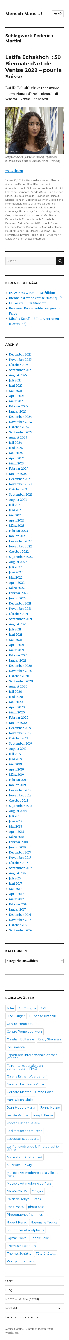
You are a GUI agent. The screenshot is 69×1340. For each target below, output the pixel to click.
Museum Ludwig (19, 1165)
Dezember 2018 (20, 790)
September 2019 (20, 743)
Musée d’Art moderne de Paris (29, 1183)
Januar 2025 (17, 411)
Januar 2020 (18, 723)
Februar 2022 (18, 593)
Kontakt (11, 1308)
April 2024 (17, 458)
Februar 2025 (18, 406)
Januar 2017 (17, 909)
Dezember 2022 (20, 541)
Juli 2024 (15, 442)
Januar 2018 (17, 847)
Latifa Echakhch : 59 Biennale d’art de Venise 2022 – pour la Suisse (33, 67)
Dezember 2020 (20, 665)
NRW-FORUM (17, 1191)
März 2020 (17, 712)
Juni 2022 (16, 572)
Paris (37, 1199)
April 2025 (16, 396)
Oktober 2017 (18, 863)
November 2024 (20, 422)
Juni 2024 (16, 448)
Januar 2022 (17, 598)
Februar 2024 (18, 468)
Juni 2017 (15, 883)
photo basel (36, 1207)
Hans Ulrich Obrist (20, 1100)
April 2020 (17, 707)
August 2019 (17, 748)
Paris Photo (15, 1207)
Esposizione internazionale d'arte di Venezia (32, 1056)
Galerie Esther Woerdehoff (27, 1076)
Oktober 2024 (19, 427)
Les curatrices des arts (23, 1138)
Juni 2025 (15, 385)
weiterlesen (14, 170)
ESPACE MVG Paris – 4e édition (32, 293)
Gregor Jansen (14, 215)
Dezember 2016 (20, 914)
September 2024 (21, 432)
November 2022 (20, 546)
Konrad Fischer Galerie (23, 1123)
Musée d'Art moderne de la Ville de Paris (33, 1174)
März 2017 (16, 899)
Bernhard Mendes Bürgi (32, 191)
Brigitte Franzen (14, 199)
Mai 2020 (16, 702)
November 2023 (20, 484)
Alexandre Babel (15, 184)
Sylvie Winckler (14, 238)
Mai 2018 (15, 826)
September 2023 (20, 494)
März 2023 (16, 525)
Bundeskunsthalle (43, 1016)
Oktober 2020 (19, 676)
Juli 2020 (15, 691)
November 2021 (20, 608)
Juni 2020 (16, 697)
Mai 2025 (15, 391)
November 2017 (20, 857)
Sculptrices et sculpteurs (25, 1230)
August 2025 (18, 375)
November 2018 (20, 795)
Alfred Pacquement (38, 184)
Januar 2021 (17, 660)
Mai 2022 (15, 577)
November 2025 (20, 359)
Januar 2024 (18, 474)
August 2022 (18, 562)
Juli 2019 (15, 754)
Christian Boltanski (20, 1039)
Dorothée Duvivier (37, 199)
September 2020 (21, 681)
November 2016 (20, 920)
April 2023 (16, 520)
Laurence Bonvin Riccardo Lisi (23, 226)
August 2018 (18, 811)
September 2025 (20, 370)
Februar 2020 (19, 717)
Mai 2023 (15, 515)
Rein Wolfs (22, 234)
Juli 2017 (15, 878)
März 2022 (16, 588)
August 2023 (18, 500)
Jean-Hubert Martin (21, 1107)
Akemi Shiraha (50, 180)
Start (9, 1281)
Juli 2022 (15, 567)
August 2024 (18, 437)
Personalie (32, 180)
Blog (8, 1290)
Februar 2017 (18, 904)
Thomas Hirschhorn (21, 1246)
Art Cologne (27, 1008)
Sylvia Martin (54, 234)
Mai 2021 (15, 640)
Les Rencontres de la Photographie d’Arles (33, 1148)
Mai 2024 (16, 453)
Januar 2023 (17, 536)
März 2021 (16, 650)
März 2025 (16, 401)
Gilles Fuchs (24, 211)
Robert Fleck (37, 234)
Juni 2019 (15, 759)
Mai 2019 (15, 764)
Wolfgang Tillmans (21, 1261)
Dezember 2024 (20, 417)
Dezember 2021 (20, 603)
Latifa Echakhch (24, 219)
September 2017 (20, 868)
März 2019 (16, 774)
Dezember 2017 (20, 852)
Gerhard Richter (19, 1092)
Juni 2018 (15, 821)
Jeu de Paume (18, 1115)
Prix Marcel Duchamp (37, 230)
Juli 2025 (15, 380)
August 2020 (18, 686)
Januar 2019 (17, 785)
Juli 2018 (15, 816)
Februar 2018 (18, 842)
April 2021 (16, 645)
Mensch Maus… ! (23, 13)
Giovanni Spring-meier (45, 211)
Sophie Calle (40, 1238)
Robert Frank (16, 1222)
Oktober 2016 (18, 925)
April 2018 (16, 831)
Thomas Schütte (19, 1253)
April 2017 (16, 894)
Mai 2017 (15, 889)
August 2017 (17, 873)
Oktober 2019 (18, 738)
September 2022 (21, 557)
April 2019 (16, 769)
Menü (58, 13)
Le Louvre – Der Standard (28, 303)
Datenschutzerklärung (22, 1317)
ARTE (44, 1008)
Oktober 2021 (18, 614)
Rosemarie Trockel (44, 1222)
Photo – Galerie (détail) (22, 1299)
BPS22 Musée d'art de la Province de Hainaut (32, 195)
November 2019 (20, 733)
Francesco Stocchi (26, 207)
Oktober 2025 (19, 365)
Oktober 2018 (18, 800)
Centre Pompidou (20, 1024)
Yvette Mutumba (35, 238)
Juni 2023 (15, 510)
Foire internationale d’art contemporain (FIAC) (25, 1067)
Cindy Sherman (49, 1039)
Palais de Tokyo (18, 1199)
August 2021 (17, 624)
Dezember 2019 (20, 728)
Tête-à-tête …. (46, 1253)
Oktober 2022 (19, 551)
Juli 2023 (15, 505)
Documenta (16, 1047)
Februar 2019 (18, 780)
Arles (10, 1008)
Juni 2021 (15, 634)
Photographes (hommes (25, 1214)
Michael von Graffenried (24, 1157)
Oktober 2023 (19, 489)
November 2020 (20, 671)
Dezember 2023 (20, 479)
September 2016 (20, 930)
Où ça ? (37, 1191)
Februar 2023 (18, 531)
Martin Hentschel (52, 226)
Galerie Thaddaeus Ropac (26, 1084)
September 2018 (20, 806)
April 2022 (16, 583)
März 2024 (17, 463)
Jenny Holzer (50, 1107)
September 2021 (20, 619)
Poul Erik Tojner (14, 230)
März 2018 (16, 837)
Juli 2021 (15, 629)
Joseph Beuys (43, 1115)
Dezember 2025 (20, 354)
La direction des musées (24, 1131)
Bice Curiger (55, 191)
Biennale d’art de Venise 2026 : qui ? (35, 298)
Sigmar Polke (16, 1238)
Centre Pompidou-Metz (24, 1031)
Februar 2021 (18, 655)
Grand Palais (44, 1092)
